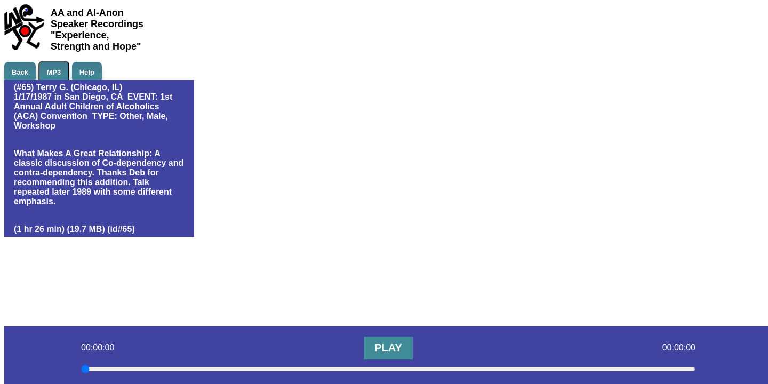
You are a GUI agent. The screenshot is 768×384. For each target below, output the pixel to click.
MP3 (54, 72)
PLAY (388, 348)
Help (86, 72)
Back (20, 72)
